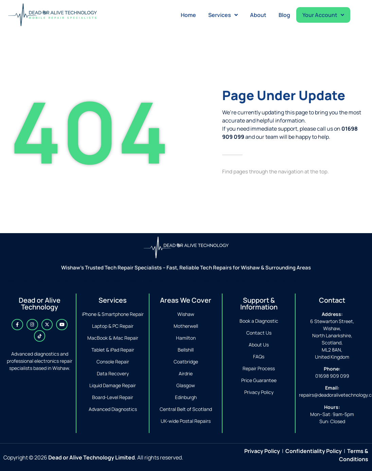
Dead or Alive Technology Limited (91, 457)
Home (188, 15)
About (258, 15)
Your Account (323, 15)
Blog (284, 15)
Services (223, 15)
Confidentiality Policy (313, 451)
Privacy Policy (262, 451)
